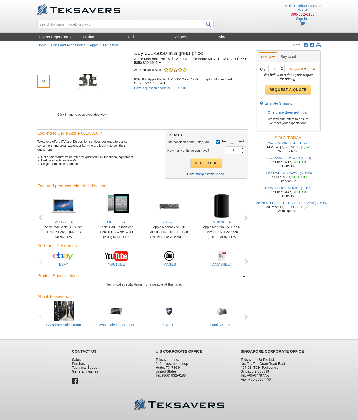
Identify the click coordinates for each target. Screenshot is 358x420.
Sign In (301, 19)
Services (181, 37)
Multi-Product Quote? (303, 6)
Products (91, 37)
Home (41, 45)
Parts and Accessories (68, 45)
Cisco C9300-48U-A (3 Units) (288, 143)
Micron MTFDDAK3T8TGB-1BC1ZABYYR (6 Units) (291, 203)
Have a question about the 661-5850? (160, 88)
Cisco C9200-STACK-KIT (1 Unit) (288, 188)
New (225, 141)
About (225, 37)
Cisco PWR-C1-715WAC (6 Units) (288, 173)
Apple (94, 45)
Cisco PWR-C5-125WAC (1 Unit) (288, 158)
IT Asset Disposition (55, 37)
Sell (132, 37)
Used (240, 141)
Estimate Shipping (276, 103)
